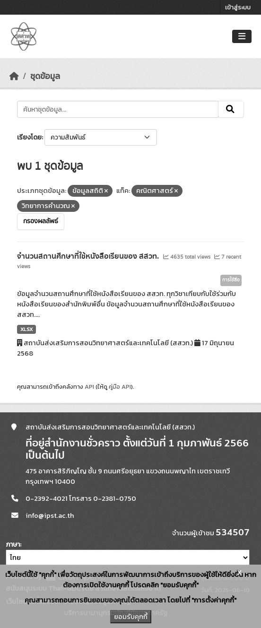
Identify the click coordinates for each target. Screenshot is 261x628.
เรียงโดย (29, 137)
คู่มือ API (120, 386)
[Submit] (231, 109)
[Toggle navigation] (242, 37)
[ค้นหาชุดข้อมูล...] (117, 109)
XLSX (26, 329)
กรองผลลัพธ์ (40, 221)
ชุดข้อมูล (45, 76)
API (89, 386)
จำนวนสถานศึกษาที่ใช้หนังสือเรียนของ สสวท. (89, 256)
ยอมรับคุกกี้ (131, 616)
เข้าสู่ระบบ (238, 7)
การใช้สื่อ (231, 280)
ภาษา (13, 545)
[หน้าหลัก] (14, 76)
